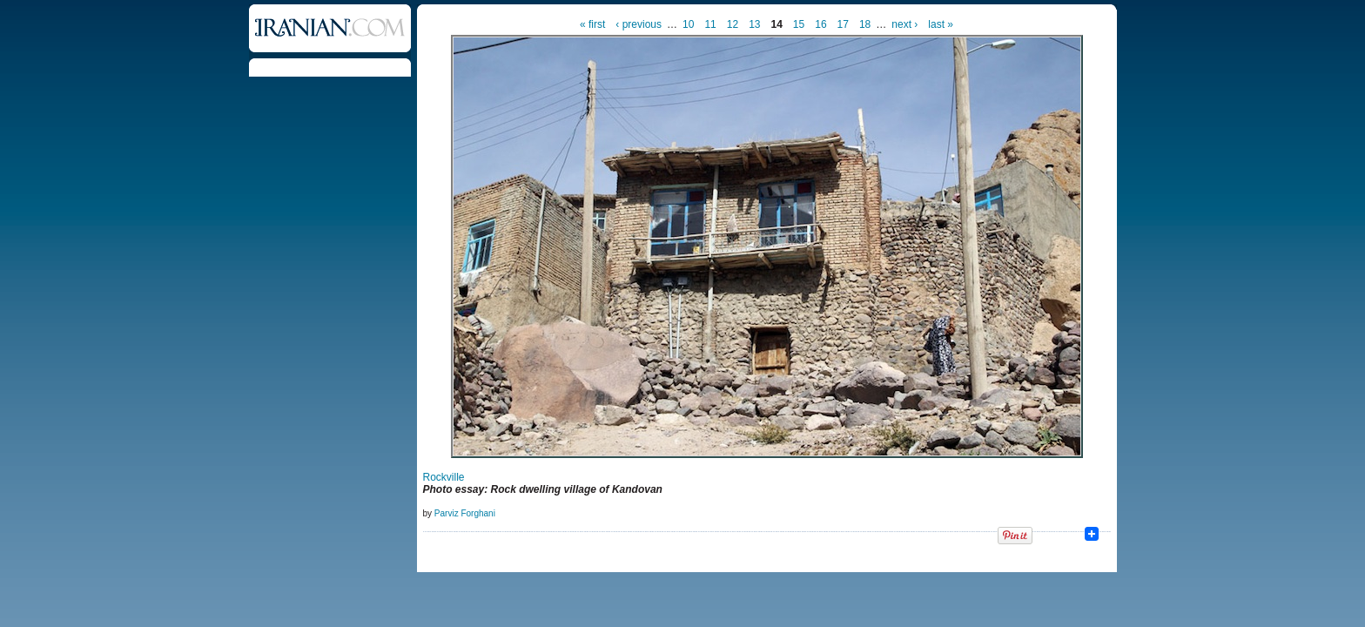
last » (940, 24)
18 (865, 24)
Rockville (444, 477)
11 (710, 24)
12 (732, 24)
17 (843, 24)
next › (904, 24)
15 (798, 24)
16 (820, 24)
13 (754, 24)
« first (592, 24)
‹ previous (638, 24)
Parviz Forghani (464, 513)
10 (688, 24)
